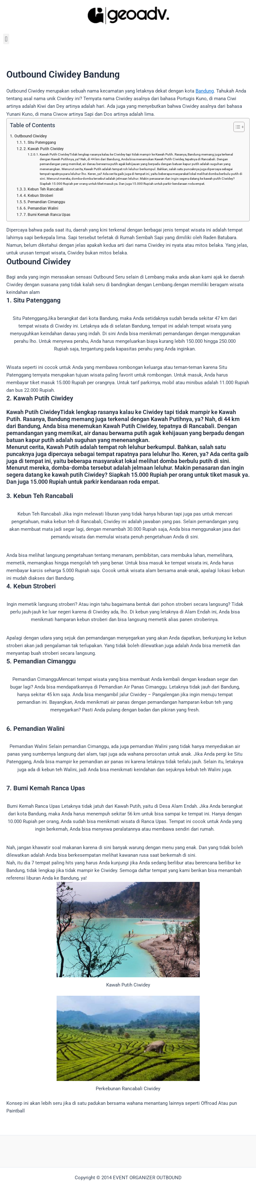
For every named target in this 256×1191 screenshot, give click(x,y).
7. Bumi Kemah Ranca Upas (47, 214)
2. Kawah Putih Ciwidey (44, 149)
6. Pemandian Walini (41, 208)
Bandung (205, 91)
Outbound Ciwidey (30, 136)
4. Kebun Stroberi (38, 195)
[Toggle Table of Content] (236, 126)
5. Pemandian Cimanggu (44, 202)
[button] (6, 39)
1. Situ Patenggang (40, 142)
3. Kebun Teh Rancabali (43, 189)
